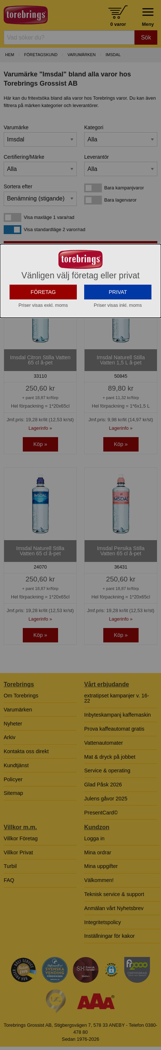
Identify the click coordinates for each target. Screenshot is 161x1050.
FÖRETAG (43, 341)
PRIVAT (118, 341)
